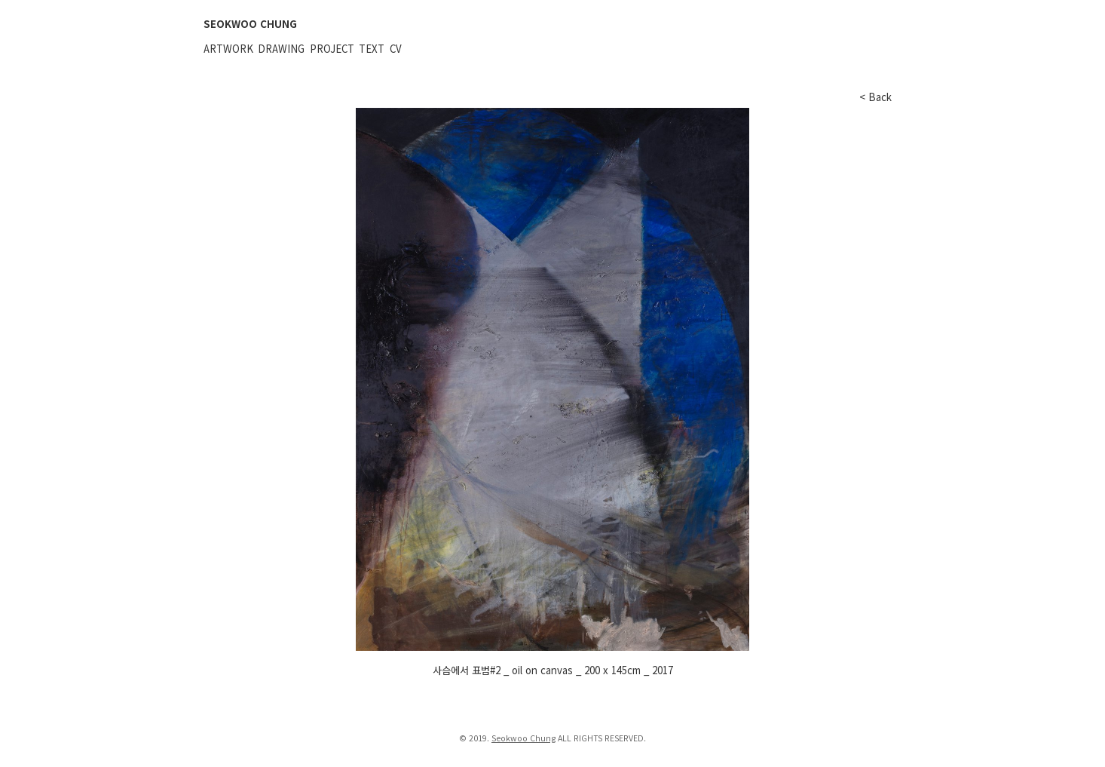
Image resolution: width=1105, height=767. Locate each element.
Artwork (228, 48)
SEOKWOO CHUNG (250, 24)
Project (332, 48)
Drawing (281, 48)
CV (396, 48)
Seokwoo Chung (523, 738)
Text (371, 48)
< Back (875, 97)
